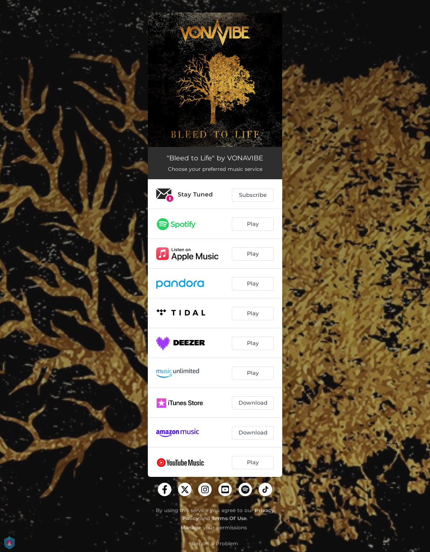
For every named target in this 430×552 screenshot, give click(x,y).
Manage (191, 527)
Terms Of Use (229, 518)
